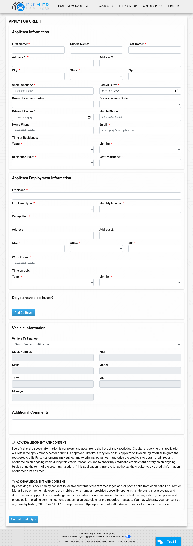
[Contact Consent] (13, 481)
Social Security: (22, 85)
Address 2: (106, 57)
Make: (16, 365)
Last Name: (136, 44)
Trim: (15, 378)
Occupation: (20, 216)
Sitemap (101, 536)
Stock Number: (22, 352)
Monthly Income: (110, 203)
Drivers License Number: (28, 98)
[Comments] (96, 425)
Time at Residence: (25, 137)
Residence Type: (23, 157)
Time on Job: (21, 270)
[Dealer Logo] (30, 6)
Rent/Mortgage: (110, 157)
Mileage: (18, 391)
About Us (88, 533)
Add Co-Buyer (24, 312)
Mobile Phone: (109, 111)
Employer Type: (22, 203)
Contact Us (97, 533)
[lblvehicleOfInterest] (96, 344)
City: (15, 70)
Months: (104, 143)
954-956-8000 (130, 541)
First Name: (20, 44)
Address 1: (19, 57)
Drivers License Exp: (25, 111)
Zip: (130, 70)
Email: (103, 124)
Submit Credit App (23, 519)
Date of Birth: (108, 85)
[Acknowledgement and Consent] (13, 442)
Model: (104, 365)
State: (74, 70)
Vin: (102, 378)
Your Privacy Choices (118, 536)
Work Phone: (20, 257)
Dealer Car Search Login (72, 536)
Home (80, 533)
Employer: (18, 190)
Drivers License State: (114, 98)
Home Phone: (21, 124)
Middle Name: (79, 44)
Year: (102, 352)
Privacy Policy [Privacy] (110, 533)
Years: (16, 143)
